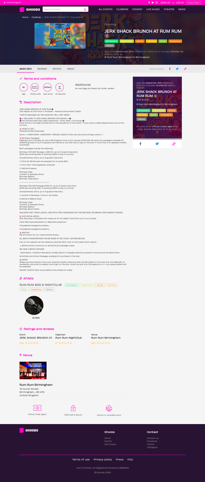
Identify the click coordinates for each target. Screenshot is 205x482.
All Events (105, 9)
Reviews (42, 68)
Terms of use (81, 459)
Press (120, 459)
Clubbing (122, 9)
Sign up (165, 2)
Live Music (153, 9)
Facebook (152, 441)
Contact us (153, 438)
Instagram (152, 447)
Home (25, 17)
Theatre (169, 9)
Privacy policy (103, 459)
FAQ (130, 459)
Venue (70, 68)
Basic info (26, 68)
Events (108, 441)
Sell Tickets (110, 444)
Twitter (151, 444)
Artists (57, 68)
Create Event (193, 3)
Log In (180, 2)
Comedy (137, 9)
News (181, 9)
